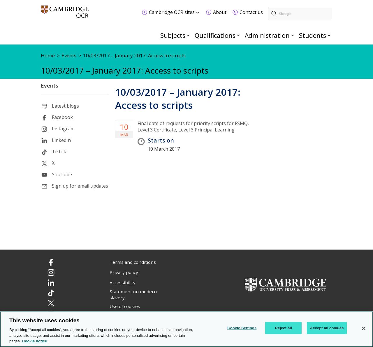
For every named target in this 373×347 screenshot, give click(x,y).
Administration (267, 35)
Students (312, 35)
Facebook (62, 117)
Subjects (172, 35)
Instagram (63, 128)
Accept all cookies (327, 328)
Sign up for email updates (80, 186)
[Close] (363, 328)
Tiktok (59, 151)
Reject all (283, 328)
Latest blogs (65, 106)
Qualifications (215, 35)
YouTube (62, 174)
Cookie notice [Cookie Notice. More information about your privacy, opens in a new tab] (34, 341)
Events (49, 85)
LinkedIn (61, 140)
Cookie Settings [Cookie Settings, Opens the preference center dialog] (241, 328)
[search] (300, 13)
